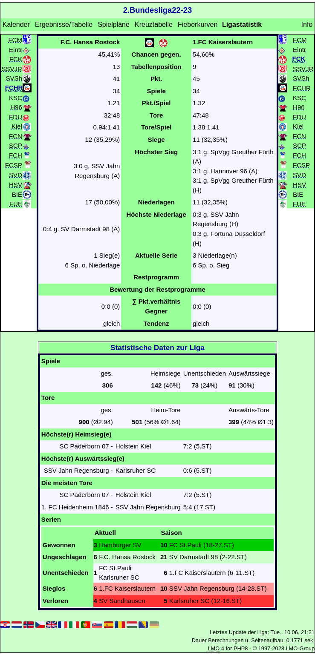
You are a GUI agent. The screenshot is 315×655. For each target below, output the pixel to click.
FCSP (13, 165)
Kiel (17, 126)
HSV (15, 184)
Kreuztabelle (154, 24)
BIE (17, 194)
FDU (15, 116)
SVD (15, 174)
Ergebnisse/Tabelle (63, 24)
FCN (15, 135)
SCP (15, 145)
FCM (15, 39)
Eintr (15, 49)
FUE (15, 203)
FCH (15, 154)
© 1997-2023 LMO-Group (284, 648)
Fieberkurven (197, 24)
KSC (15, 97)
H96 (16, 107)
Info (307, 24)
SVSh (14, 78)
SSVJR (12, 68)
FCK (15, 59)
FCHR (302, 87)
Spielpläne (114, 24)
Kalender (16, 24)
